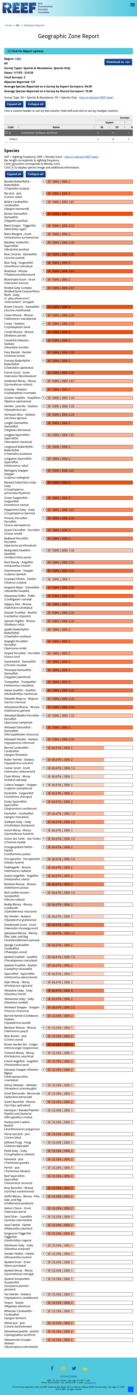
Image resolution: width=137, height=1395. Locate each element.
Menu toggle (132, 7)
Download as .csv (118, 62)
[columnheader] (111, 122)
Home (8, 25)
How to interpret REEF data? (96, 97)
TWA (18, 59)
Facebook (52, 1370)
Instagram (63, 1370)
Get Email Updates (68, 1376)
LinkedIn (85, 1370)
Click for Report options (27, 51)
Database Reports (34, 25)
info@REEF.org (90, 1383)
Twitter (74, 1370)
